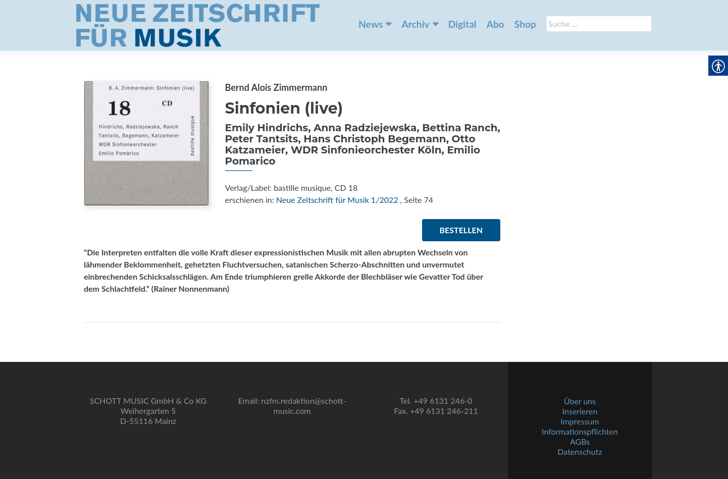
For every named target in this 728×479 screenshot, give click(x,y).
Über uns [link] (580, 401)
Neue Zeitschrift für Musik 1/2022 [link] (337, 199)
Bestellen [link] (461, 230)
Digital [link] (462, 24)
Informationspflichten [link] (580, 431)
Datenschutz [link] (579, 451)
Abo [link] (495, 24)
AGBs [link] (580, 441)
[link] (198, 24)
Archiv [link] (415, 24)
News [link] (370, 24)
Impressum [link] (579, 421)
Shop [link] (525, 24)
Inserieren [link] (580, 411)
